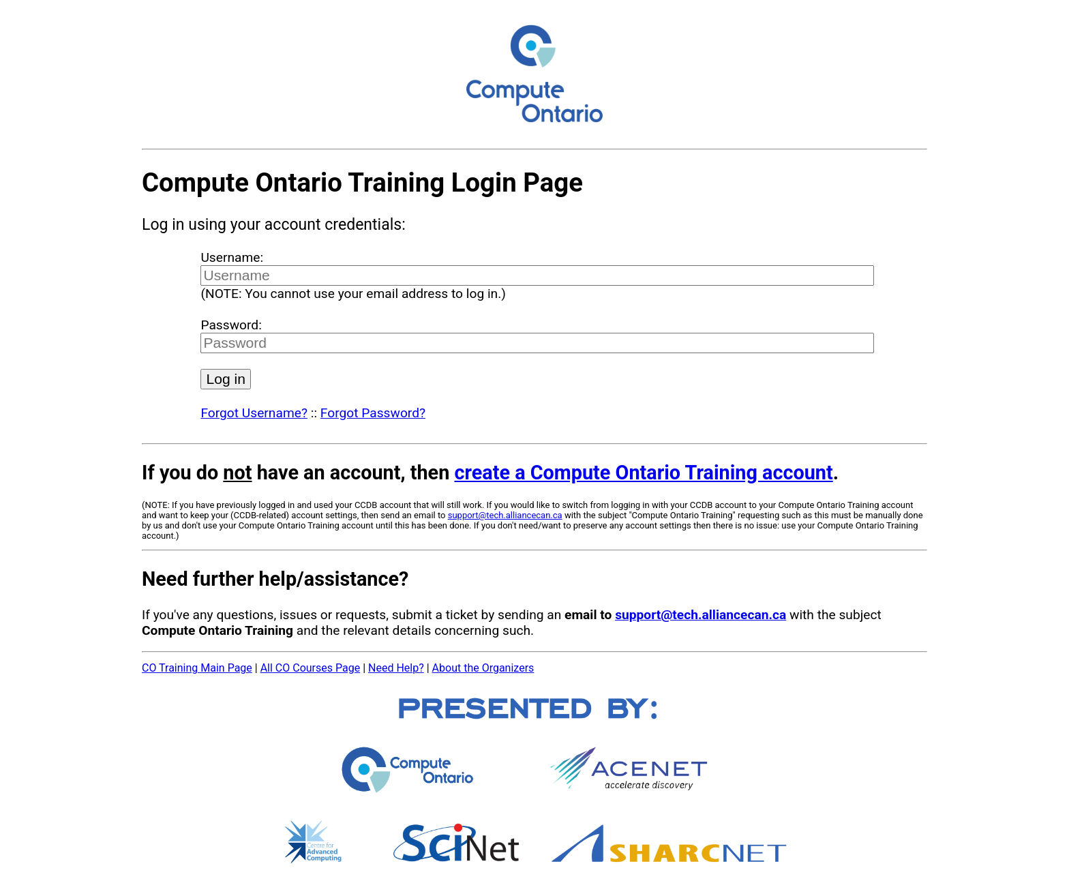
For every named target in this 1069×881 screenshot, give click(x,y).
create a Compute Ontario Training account (643, 472)
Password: (230, 325)
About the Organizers (483, 667)
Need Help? (396, 667)
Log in (225, 379)
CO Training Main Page (197, 667)
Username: (231, 257)
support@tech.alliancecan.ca (505, 515)
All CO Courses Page (310, 667)
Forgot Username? (253, 413)
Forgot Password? (372, 413)
